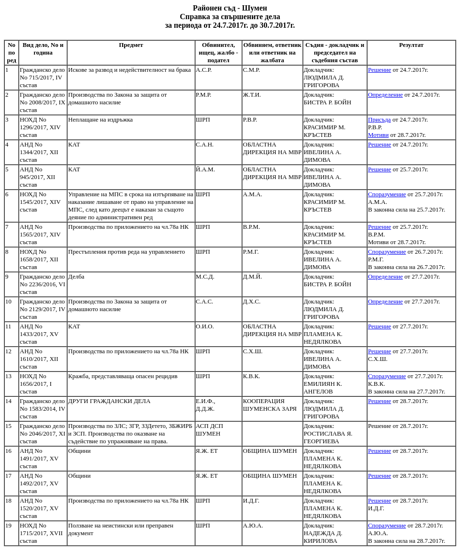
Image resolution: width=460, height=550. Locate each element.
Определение (385, 94)
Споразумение (387, 194)
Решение (379, 69)
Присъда (379, 119)
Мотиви (378, 134)
